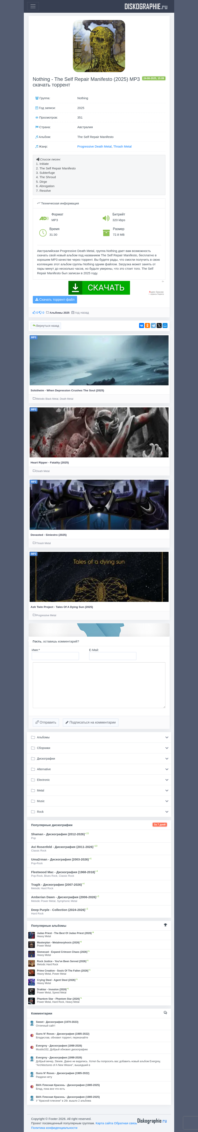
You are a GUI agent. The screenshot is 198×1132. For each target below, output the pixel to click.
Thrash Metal (122, 146)
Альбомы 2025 (60, 312)
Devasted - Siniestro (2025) (49, 534)
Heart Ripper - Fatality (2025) (50, 462)
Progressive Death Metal (94, 146)
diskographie (146, 6)
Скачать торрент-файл (55, 299)
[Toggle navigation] (33, 6)
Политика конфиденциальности (54, 1127)
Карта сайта (104, 1123)
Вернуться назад (46, 325)
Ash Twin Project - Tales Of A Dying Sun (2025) (62, 607)
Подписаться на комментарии (91, 722)
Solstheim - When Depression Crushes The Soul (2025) (67, 390)
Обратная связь (125, 1123)
